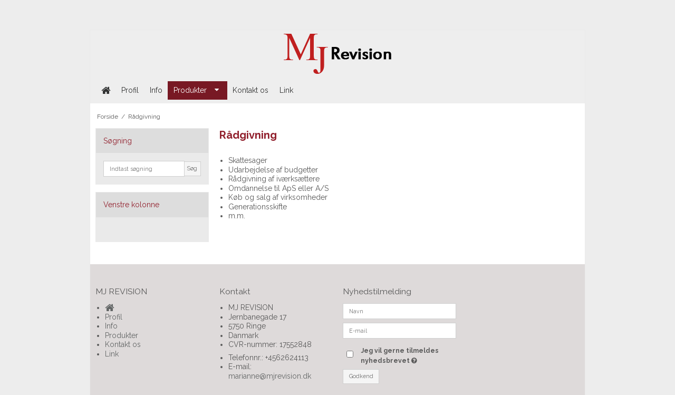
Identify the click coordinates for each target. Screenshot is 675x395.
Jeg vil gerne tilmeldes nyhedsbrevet (407, 355)
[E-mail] (399, 330)
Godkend (361, 376)
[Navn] (399, 310)
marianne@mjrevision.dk (269, 376)
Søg (192, 168)
